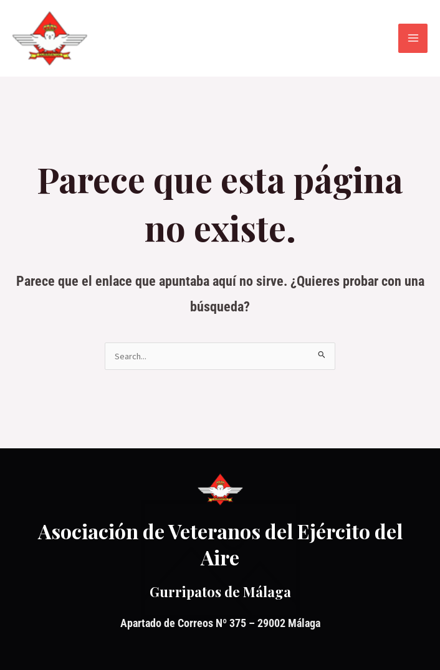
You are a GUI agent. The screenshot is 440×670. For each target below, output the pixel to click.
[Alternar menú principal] (413, 38)
